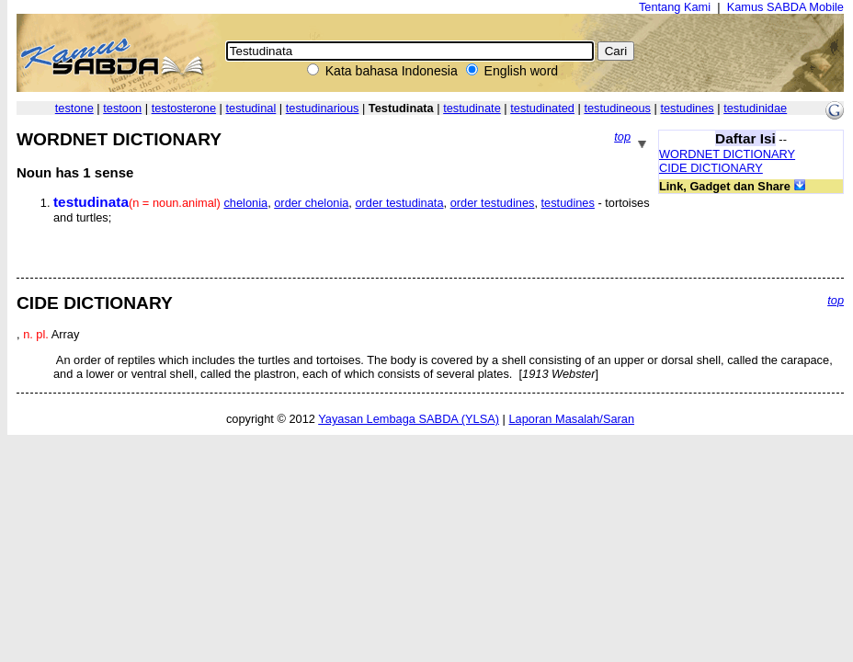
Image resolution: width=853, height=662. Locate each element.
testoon (122, 108)
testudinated (542, 108)
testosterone (184, 108)
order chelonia (311, 203)
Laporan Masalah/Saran (571, 419)
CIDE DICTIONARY (711, 168)
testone (74, 108)
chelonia (245, 203)
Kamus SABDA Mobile (785, 7)
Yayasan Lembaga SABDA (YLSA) (408, 419)
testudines (686, 108)
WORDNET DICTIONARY (727, 154)
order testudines (492, 203)
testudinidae (755, 108)
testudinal (251, 108)
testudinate (472, 108)
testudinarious (322, 108)
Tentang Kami (675, 7)
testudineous (617, 108)
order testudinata (399, 203)
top (622, 136)
